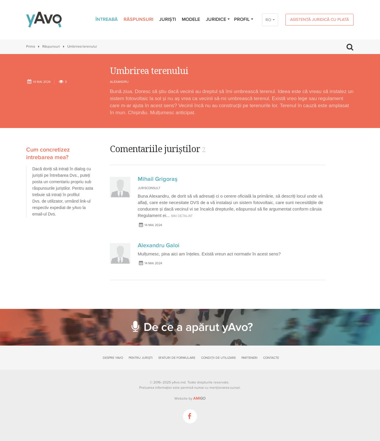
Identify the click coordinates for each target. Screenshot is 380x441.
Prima (30, 46)
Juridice (218, 19)
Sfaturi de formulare (176, 358)
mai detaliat (182, 216)
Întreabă (106, 19)
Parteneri (249, 358)
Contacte (271, 358)
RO (268, 19)
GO (199, 398)
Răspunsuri (138, 19)
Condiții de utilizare (218, 358)
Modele (191, 19)
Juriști (167, 19)
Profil (244, 19)
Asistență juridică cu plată (319, 19)
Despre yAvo (113, 358)
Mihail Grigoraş (157, 179)
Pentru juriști (141, 358)
